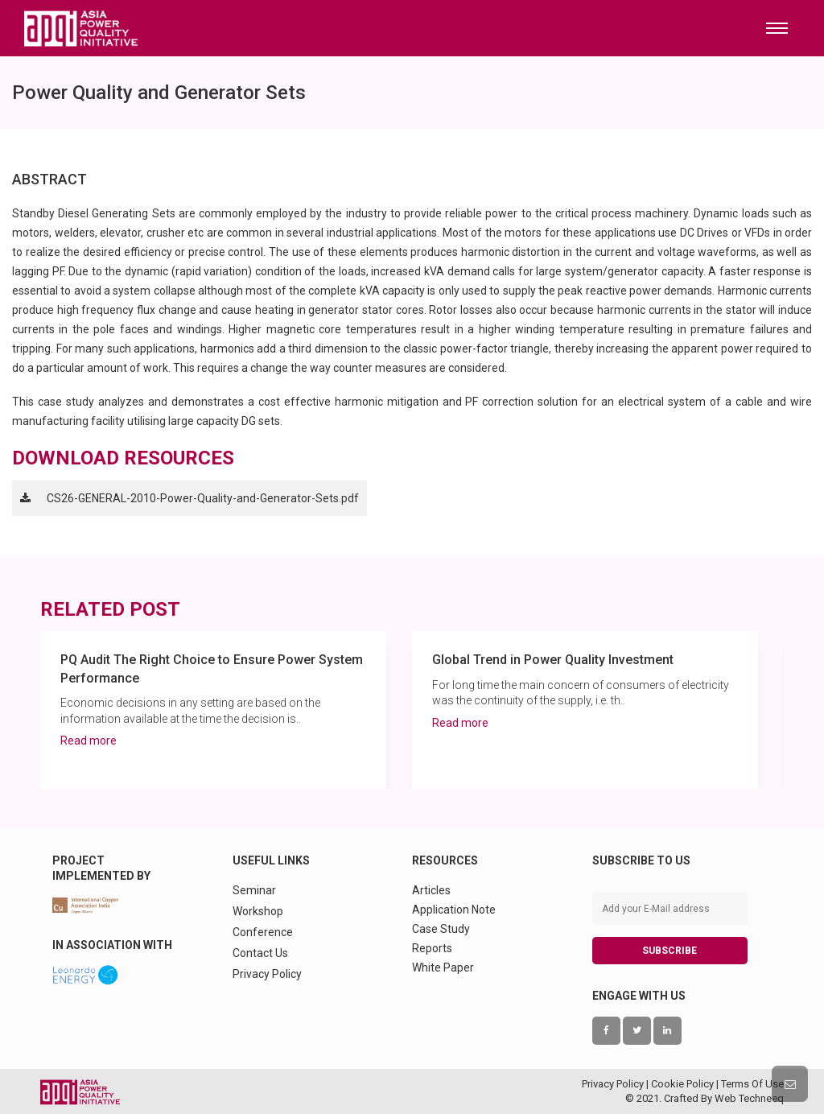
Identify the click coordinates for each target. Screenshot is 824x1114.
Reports (432, 948)
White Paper (443, 967)
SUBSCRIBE (669, 950)
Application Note (454, 909)
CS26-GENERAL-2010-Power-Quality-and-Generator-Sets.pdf (203, 498)
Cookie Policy (682, 1084)
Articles (431, 890)
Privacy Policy (267, 974)
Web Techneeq (749, 1098)
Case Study (441, 928)
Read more (88, 740)
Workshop (258, 911)
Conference (263, 932)
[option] (213, 709)
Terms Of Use (752, 1084)
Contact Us (260, 953)
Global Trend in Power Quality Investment (553, 659)
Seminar (254, 890)
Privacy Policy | (616, 1084)
